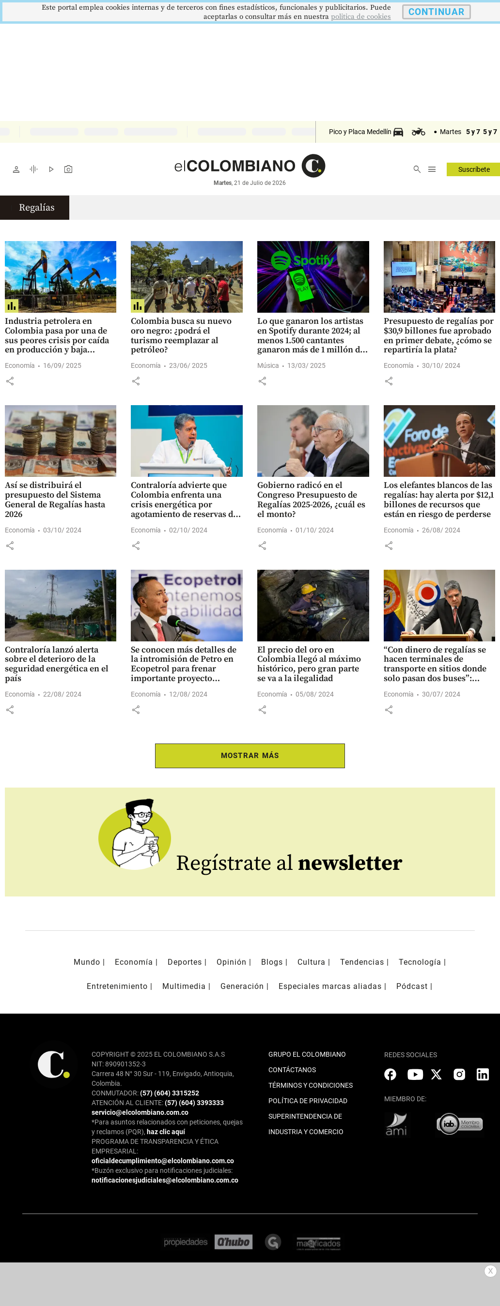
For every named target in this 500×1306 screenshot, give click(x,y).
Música (268, 365)
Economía (20, 365)
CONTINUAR (436, 11)
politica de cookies (361, 16)
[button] (10, 381)
